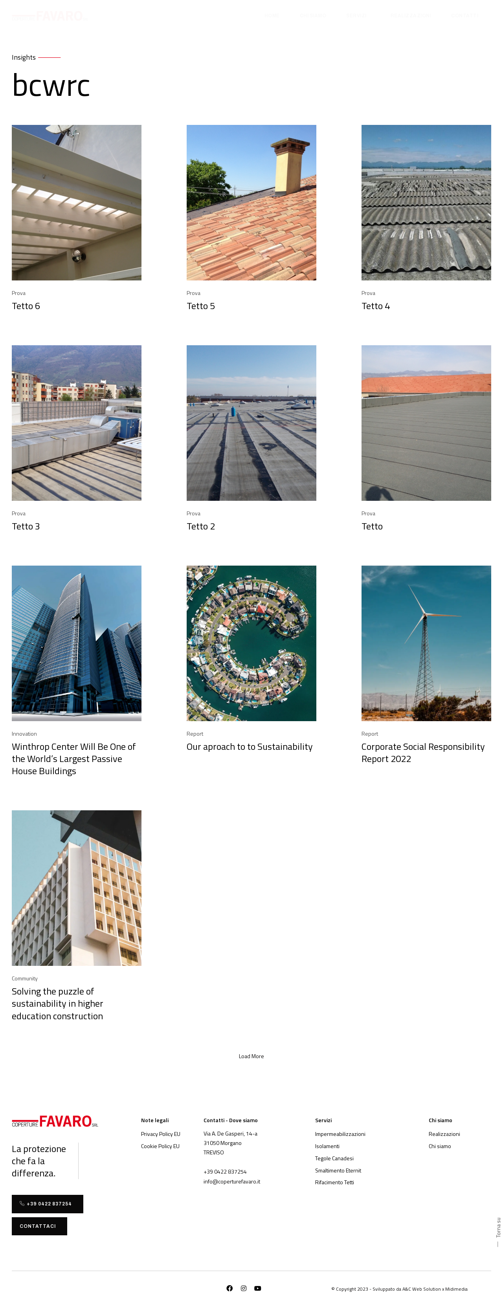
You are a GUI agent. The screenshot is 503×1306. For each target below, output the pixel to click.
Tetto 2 (201, 526)
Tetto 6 (26, 306)
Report (195, 733)
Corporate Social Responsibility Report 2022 (423, 752)
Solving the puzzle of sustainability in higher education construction (57, 1003)
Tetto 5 (201, 306)
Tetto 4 (376, 306)
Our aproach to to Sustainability (250, 746)
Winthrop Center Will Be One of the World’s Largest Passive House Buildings (74, 758)
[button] (251, 1056)
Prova (19, 293)
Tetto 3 (26, 526)
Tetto (372, 526)
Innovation (24, 733)
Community (25, 978)
